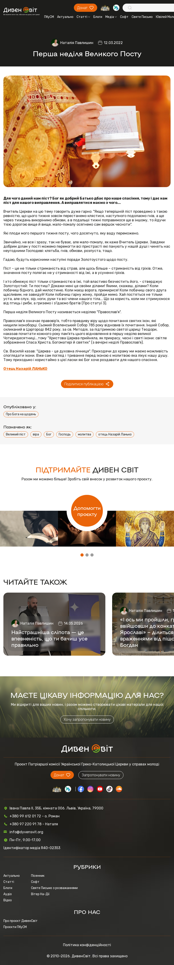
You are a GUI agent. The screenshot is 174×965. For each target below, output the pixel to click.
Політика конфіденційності (87, 945)
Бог (48, 434)
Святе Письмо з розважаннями (54, 888)
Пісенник (37, 876)
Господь (65, 434)
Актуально (65, 17)
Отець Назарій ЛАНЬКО (25, 368)
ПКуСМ (49, 17)
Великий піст (16, 434)
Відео (7, 900)
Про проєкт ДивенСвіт (20, 921)
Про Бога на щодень (21, 414)
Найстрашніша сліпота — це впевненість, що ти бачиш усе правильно (49, 638)
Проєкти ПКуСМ (15, 927)
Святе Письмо (142, 17)
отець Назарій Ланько (115, 434)
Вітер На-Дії (40, 894)
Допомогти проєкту (87, 511)
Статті (83, 17)
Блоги (97, 17)
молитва (84, 434)
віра (36, 434)
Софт (124, 17)
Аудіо (7, 894)
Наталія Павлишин (76, 43)
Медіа (111, 17)
